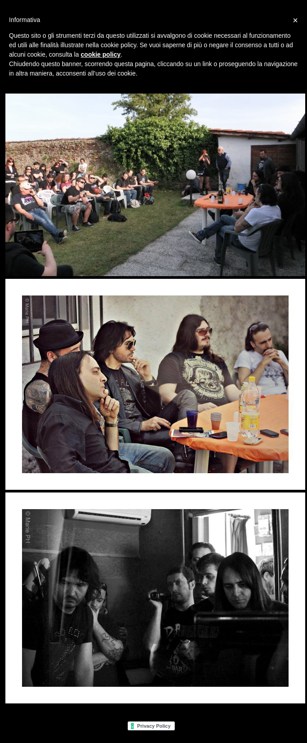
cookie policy (101, 54)
